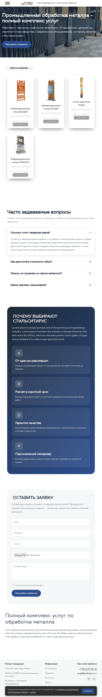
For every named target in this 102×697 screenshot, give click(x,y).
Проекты (49, 673)
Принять (88, 691)
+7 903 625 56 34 (87, 669)
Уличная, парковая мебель (17, 668)
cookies (32, 692)
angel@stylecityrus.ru (87, 673)
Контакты (49, 678)
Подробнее (20, 125)
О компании (51, 668)
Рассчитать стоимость (17, 44)
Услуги (48, 682)
